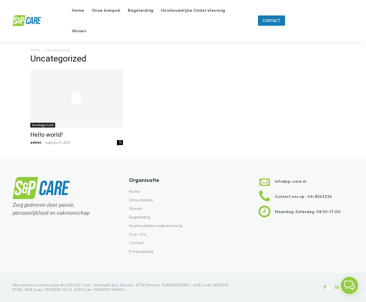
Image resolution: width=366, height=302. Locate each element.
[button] (349, 285)
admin (35, 142)
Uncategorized (42, 125)
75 (120, 142)
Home (35, 49)
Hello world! (46, 134)
